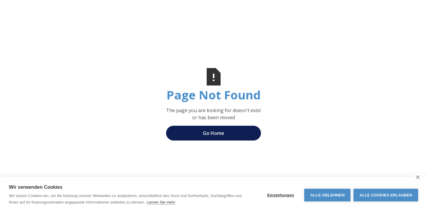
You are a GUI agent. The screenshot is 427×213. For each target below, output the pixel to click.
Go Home (213, 133)
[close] (418, 177)
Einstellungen (280, 195)
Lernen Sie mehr (161, 202)
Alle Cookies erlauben (385, 195)
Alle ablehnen (327, 195)
